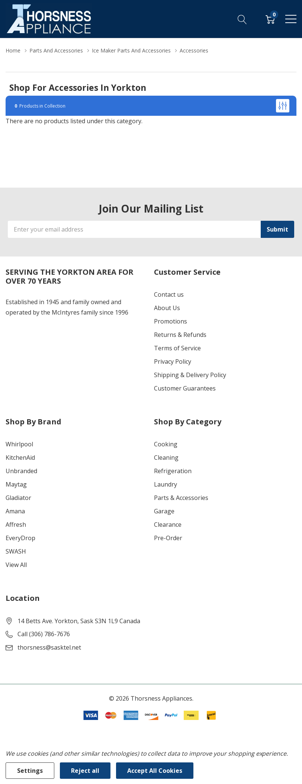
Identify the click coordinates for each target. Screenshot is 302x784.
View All (16, 565)
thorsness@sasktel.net (49, 647)
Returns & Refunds (180, 335)
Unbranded (21, 471)
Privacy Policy (172, 361)
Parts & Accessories (181, 498)
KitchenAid (20, 457)
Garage (164, 511)
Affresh (16, 524)
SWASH (16, 551)
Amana (15, 511)
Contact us (169, 294)
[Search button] (242, 19)
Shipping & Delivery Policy (190, 375)
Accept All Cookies (154, 771)
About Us (167, 308)
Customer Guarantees (185, 388)
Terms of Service (177, 348)
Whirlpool (19, 444)
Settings (30, 771)
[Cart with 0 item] (270, 19)
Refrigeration (173, 471)
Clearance (167, 524)
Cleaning (166, 457)
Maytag (16, 484)
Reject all (85, 771)
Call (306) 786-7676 (43, 634)
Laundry (165, 484)
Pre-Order (168, 538)
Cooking (165, 444)
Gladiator (18, 498)
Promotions (170, 321)
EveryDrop (20, 538)
